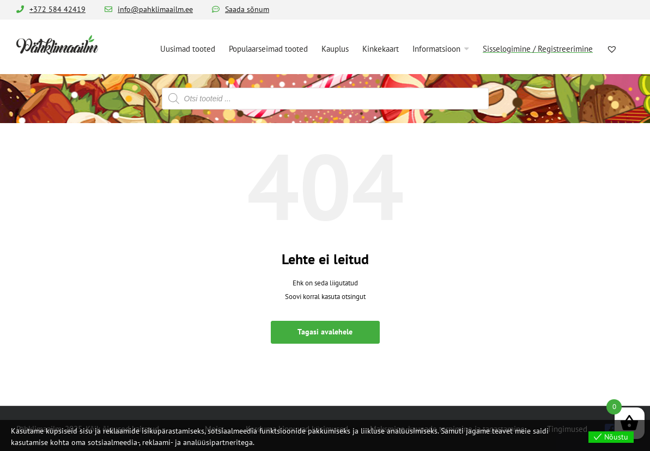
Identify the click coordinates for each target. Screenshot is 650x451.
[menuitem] (187, 48)
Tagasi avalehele (325, 332)
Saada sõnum (247, 9)
